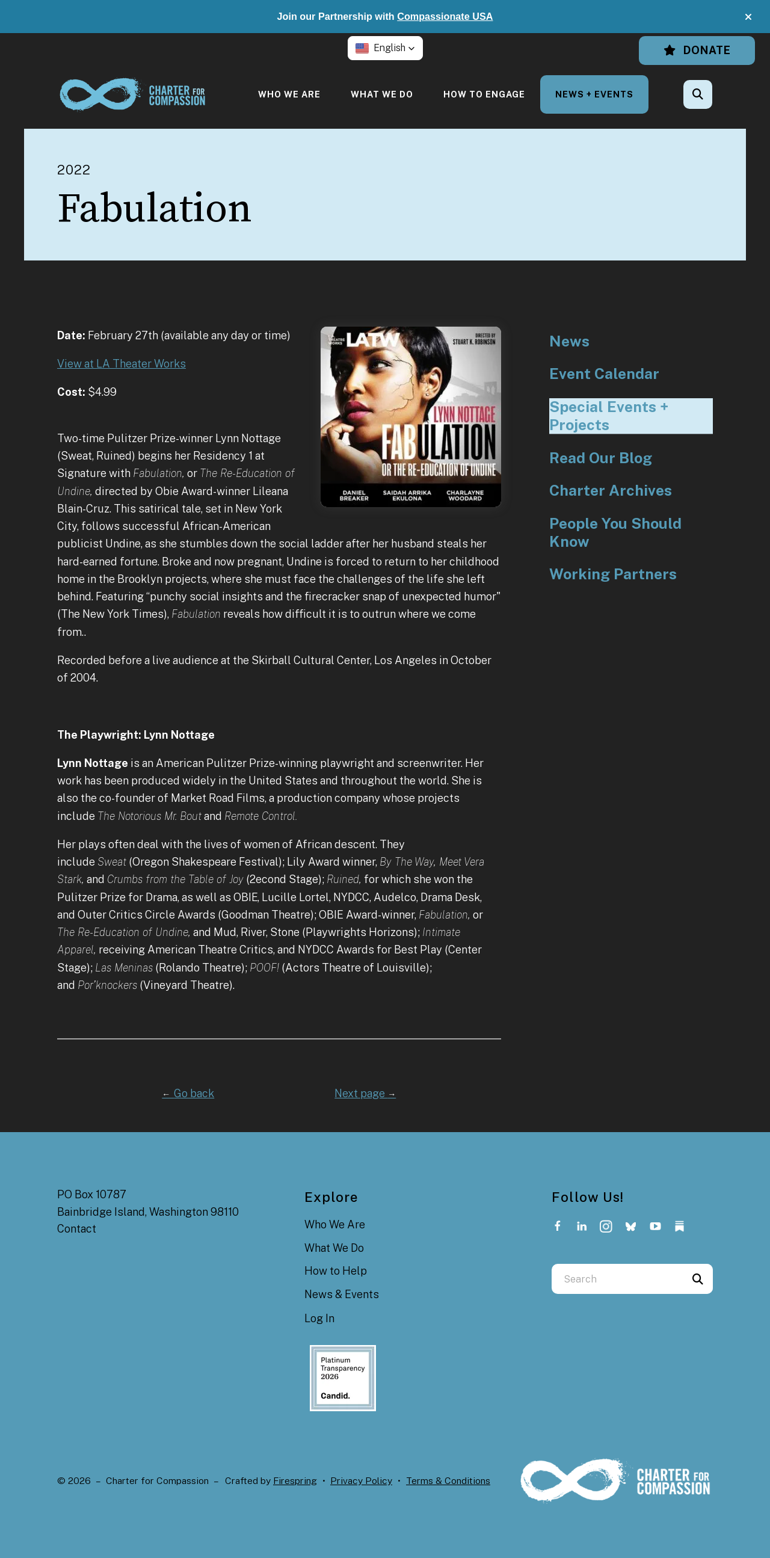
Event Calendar (604, 374)
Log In (319, 1318)
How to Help (335, 1270)
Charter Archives (610, 490)
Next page (365, 1093)
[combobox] (617, 1279)
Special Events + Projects (608, 416)
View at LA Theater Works (121, 363)
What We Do (382, 94)
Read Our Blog (600, 458)
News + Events (594, 94)
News (569, 341)
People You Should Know (615, 532)
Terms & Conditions (448, 1480)
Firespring (295, 1480)
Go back (188, 1093)
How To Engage (484, 94)
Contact (76, 1228)
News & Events (341, 1294)
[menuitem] (289, 94)
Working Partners (613, 574)
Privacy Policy (361, 1480)
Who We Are (289, 94)
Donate (697, 50)
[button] (748, 17)
